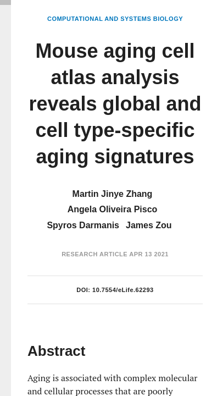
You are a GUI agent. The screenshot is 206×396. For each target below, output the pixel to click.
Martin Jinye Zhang (113, 194)
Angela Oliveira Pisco (113, 209)
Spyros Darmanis (83, 225)
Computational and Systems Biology (115, 18)
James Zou (149, 225)
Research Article (94, 254)
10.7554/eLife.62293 (123, 290)
